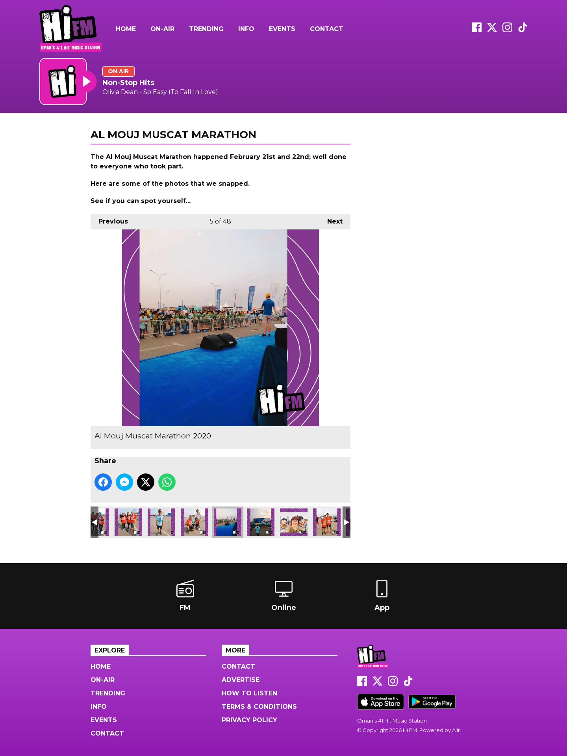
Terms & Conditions (259, 706)
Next (331, 219)
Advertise (240, 680)
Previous (109, 219)
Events (282, 29)
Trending (206, 29)
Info (246, 29)
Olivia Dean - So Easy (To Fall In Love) (160, 92)
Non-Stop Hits (128, 82)
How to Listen (249, 693)
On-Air (162, 29)
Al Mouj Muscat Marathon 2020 (128, 522)
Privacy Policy (249, 720)
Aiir (456, 730)
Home (126, 29)
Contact (326, 29)
